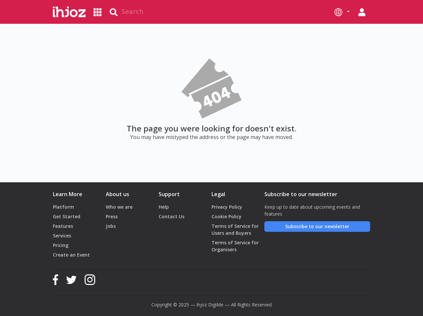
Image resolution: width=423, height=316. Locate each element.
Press (112, 216)
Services (62, 235)
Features (63, 226)
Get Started (66, 216)
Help (164, 207)
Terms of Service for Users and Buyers (235, 229)
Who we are (119, 207)
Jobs (111, 226)
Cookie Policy (227, 216)
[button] (342, 12)
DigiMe (215, 304)
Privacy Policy (227, 207)
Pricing (60, 245)
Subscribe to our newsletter (317, 226)
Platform (63, 207)
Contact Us (171, 216)
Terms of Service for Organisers (235, 246)
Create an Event (71, 255)
